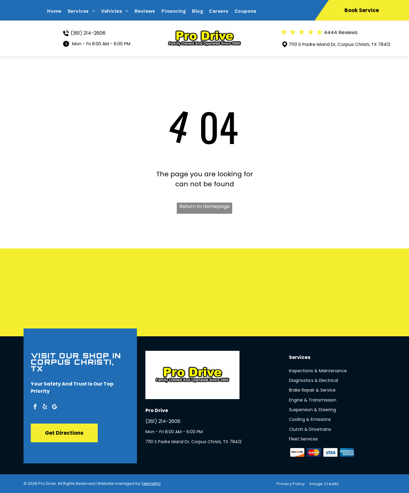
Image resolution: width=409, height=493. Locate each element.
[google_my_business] (54, 408)
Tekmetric (151, 483)
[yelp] (44, 408)
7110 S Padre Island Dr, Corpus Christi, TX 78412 (339, 44)
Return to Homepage (204, 206)
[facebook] (35, 408)
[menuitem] (57, 11)
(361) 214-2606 (88, 33)
